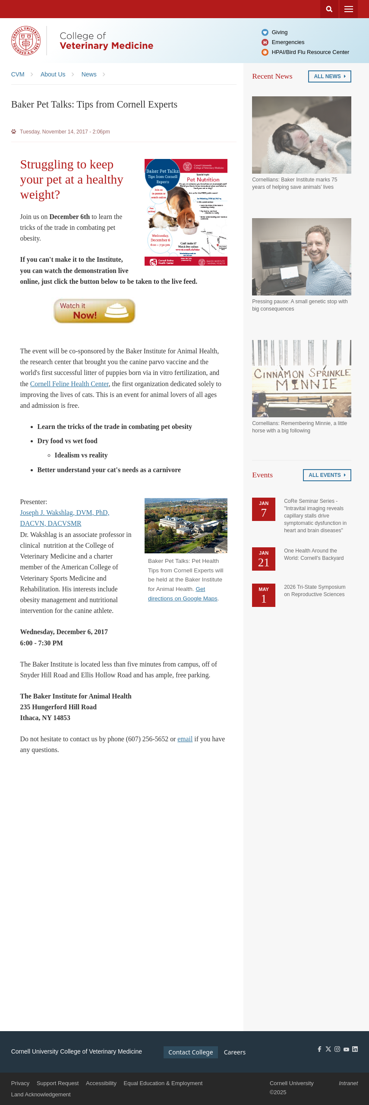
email (184, 739)
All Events (327, 475)
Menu (349, 9)
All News (330, 76)
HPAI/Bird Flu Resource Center (311, 52)
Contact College (190, 1052)
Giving (280, 32)
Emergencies (288, 42)
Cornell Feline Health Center (69, 383)
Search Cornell (329, 9)
